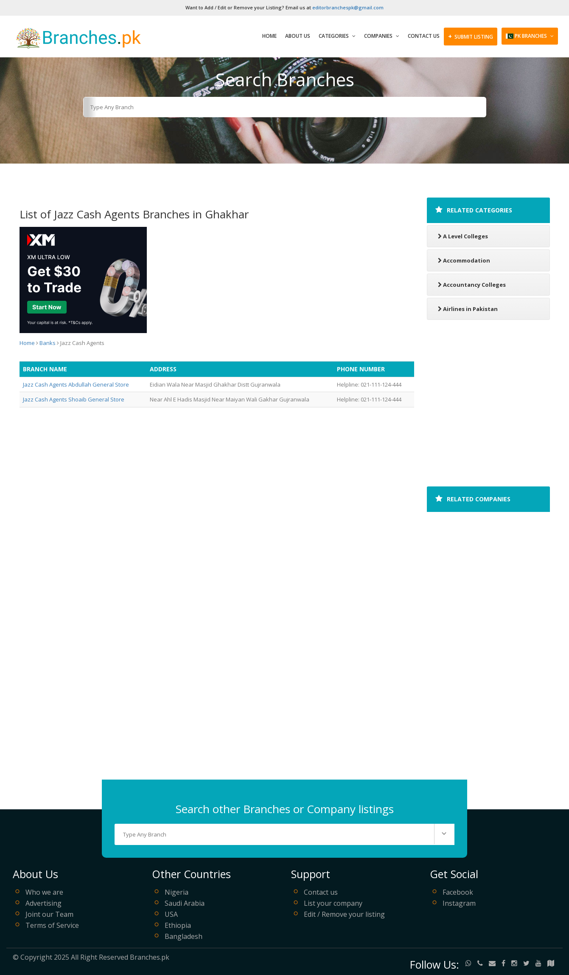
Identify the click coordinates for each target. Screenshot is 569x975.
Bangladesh (183, 936)
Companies (381, 36)
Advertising (43, 903)
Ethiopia (178, 925)
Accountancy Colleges (472, 284)
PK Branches (530, 36)
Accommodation (464, 260)
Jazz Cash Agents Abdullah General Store (76, 384)
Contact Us (424, 36)
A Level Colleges (463, 236)
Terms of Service (52, 925)
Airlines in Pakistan (468, 309)
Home (269, 36)
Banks (47, 343)
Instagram (459, 903)
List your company (333, 903)
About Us (297, 36)
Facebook (458, 892)
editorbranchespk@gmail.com (348, 7)
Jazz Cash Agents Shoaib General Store (73, 399)
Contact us (321, 892)
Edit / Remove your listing (344, 914)
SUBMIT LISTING (470, 36)
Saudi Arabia (185, 903)
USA (171, 914)
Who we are (44, 892)
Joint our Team (49, 914)
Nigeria (176, 892)
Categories (337, 36)
